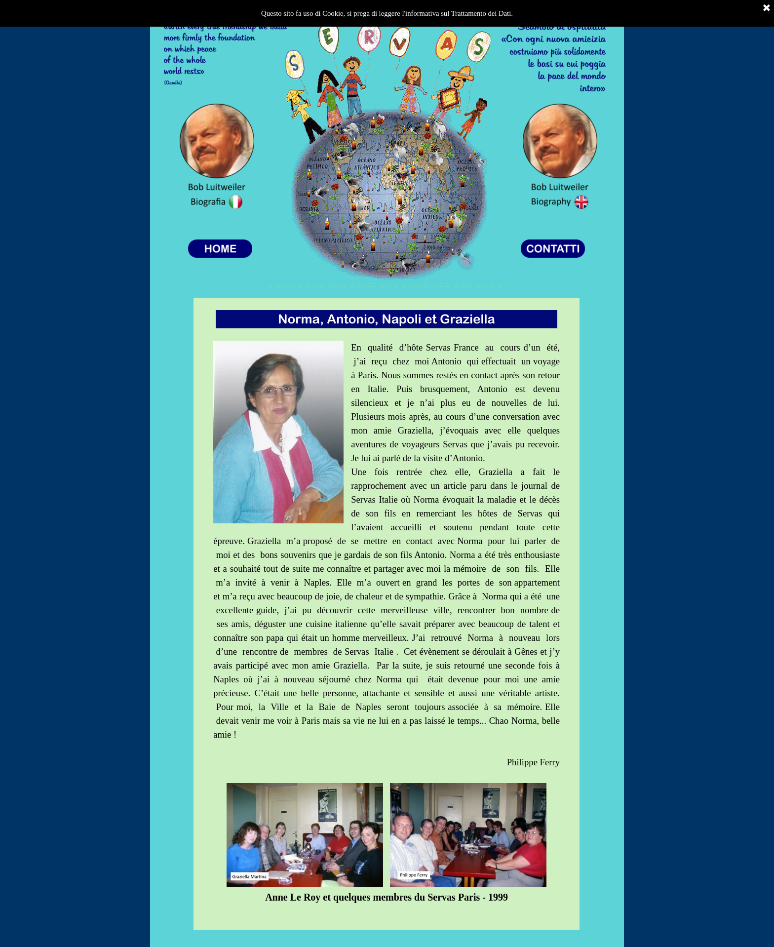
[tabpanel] (386, 613)
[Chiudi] (767, 8)
